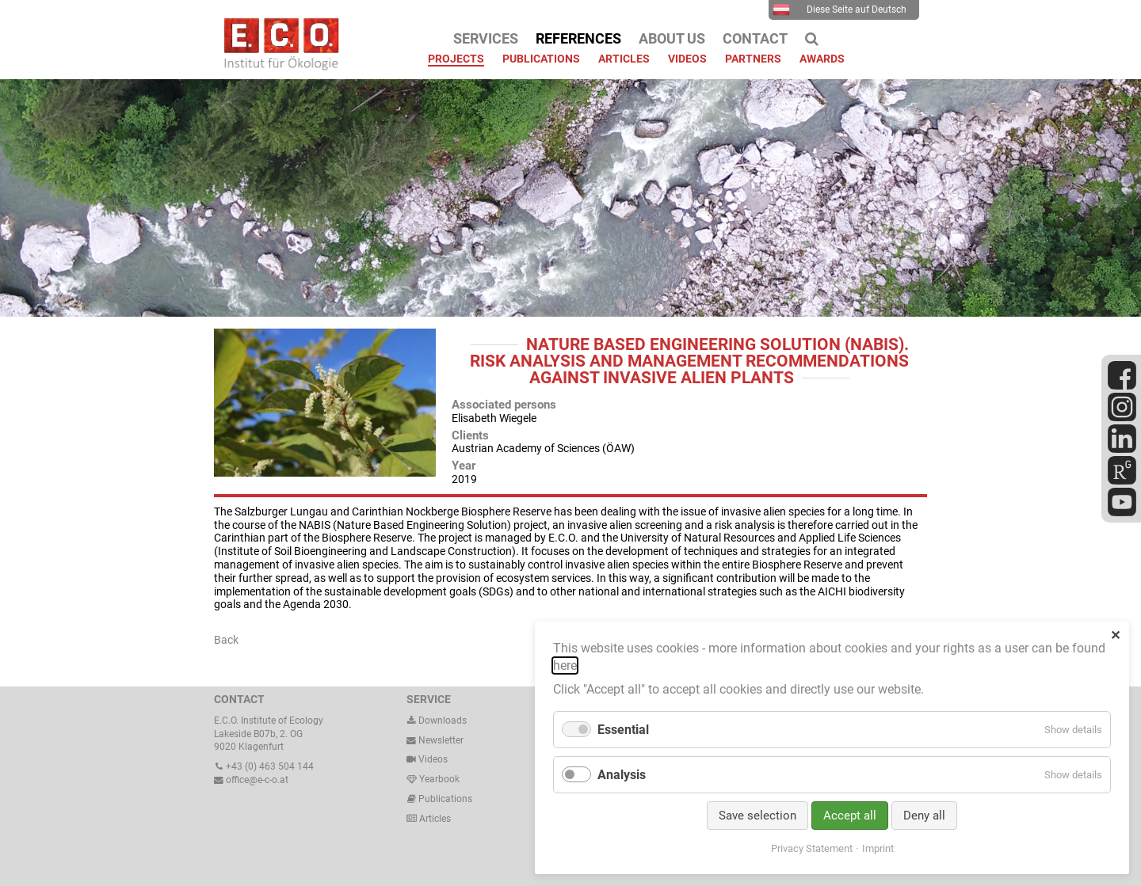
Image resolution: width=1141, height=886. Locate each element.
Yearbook (433, 779)
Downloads (436, 720)
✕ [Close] (1115, 635)
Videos (433, 759)
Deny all (924, 815)
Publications (445, 798)
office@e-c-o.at (251, 779)
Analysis (621, 774)
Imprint (878, 848)
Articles (434, 818)
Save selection (757, 815)
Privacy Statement (812, 848)
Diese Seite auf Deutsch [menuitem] (839, 9)
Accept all (849, 815)
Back (226, 639)
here (565, 665)
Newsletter (435, 740)
